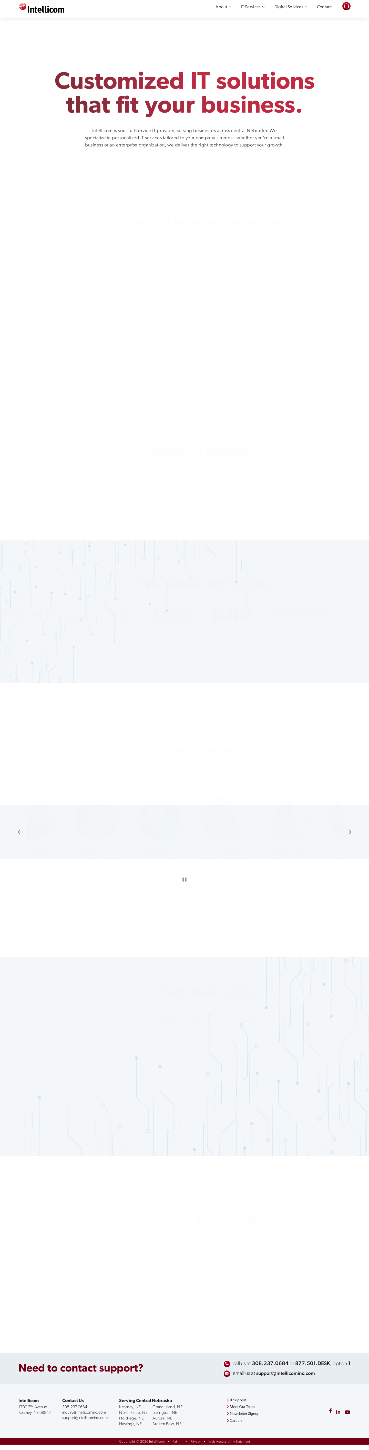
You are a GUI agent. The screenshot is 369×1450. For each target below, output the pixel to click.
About (210, 11)
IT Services (242, 11)
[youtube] (347, 1418)
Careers (231, 1427)
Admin (175, 1447)
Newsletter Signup (240, 1420)
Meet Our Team (238, 1413)
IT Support (233, 1406)
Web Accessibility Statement (230, 1447)
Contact (323, 11)
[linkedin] (337, 1418)
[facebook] (328, 1418)
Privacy (193, 1447)
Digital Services (284, 11)
